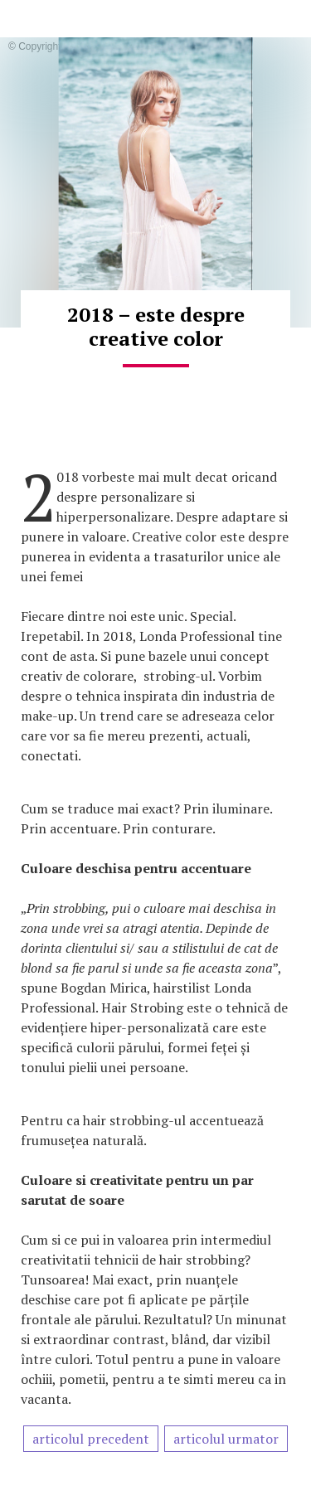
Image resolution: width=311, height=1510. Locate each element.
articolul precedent (90, 1439)
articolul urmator (226, 1439)
